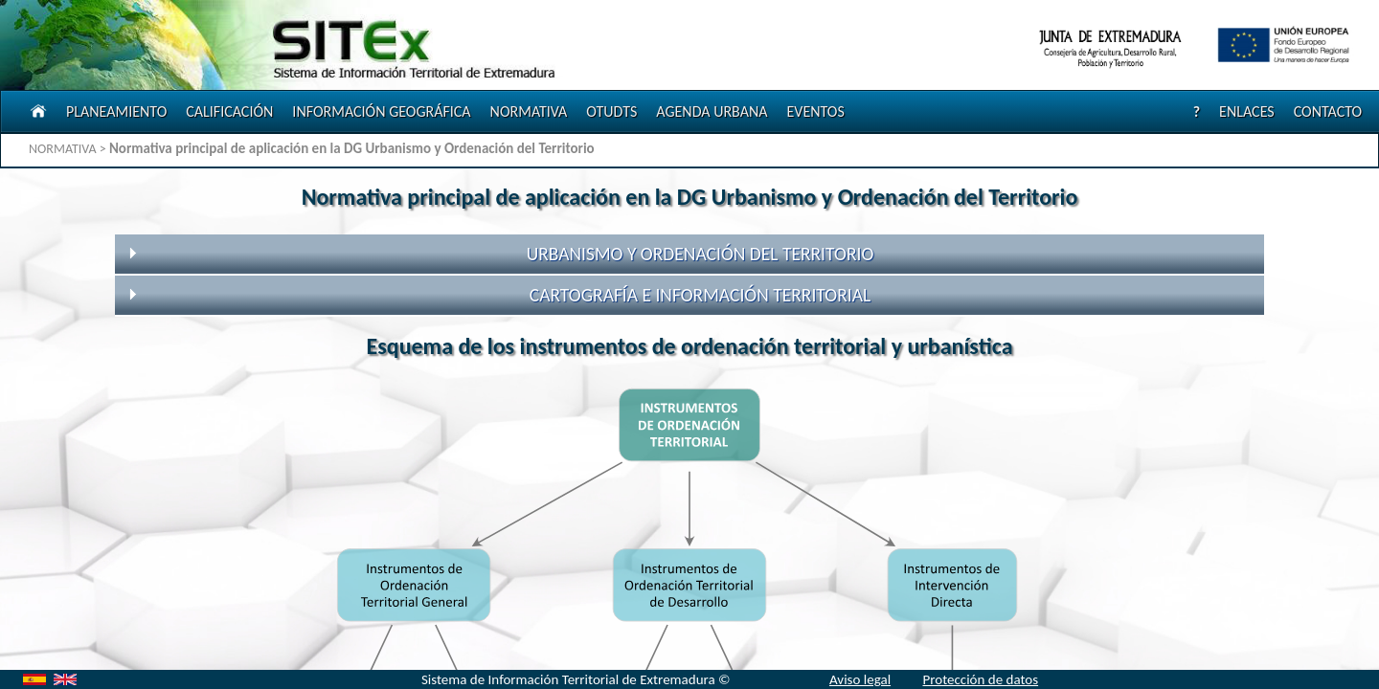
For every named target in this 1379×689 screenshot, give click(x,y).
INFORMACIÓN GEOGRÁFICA (381, 111)
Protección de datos (980, 679)
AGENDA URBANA (711, 111)
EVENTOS (815, 111)
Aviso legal (860, 679)
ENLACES (1247, 111)
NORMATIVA (529, 111)
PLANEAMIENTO (116, 111)
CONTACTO (1328, 111)
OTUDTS (611, 111)
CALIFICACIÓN (229, 111)
